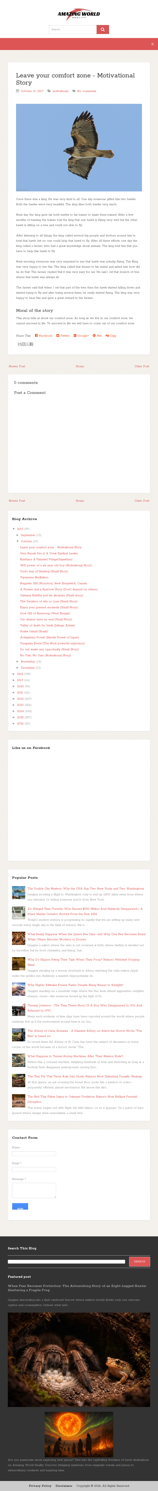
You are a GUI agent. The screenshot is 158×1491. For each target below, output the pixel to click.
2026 (21, 723)
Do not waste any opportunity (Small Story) (49, 649)
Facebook (43, 336)
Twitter (63, 336)
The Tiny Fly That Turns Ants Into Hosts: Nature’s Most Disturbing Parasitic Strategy (84, 1076)
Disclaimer (64, 1486)
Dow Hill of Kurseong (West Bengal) (45, 613)
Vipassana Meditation (34, 577)
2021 (20, 692)
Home (80, 366)
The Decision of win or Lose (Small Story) (49, 601)
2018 (20, 674)
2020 (21, 686)
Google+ (81, 336)
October (27, 541)
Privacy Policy (40, 1486)
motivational (60, 91)
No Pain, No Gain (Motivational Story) (45, 655)
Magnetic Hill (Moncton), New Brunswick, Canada (53, 583)
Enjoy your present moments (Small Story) (49, 607)
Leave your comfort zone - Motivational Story (75, 79)
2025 (21, 717)
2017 (20, 529)
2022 (21, 699)
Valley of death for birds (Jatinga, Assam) (47, 625)
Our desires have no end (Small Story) (46, 619)
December (28, 668)
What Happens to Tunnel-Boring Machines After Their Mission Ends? (75, 1056)
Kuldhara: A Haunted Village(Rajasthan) (46, 559)
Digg (110, 336)
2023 (21, 705)
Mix (97, 336)
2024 (21, 711)
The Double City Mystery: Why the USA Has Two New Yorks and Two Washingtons (85, 889)
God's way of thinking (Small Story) (44, 571)
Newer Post (17, 366)
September (28, 535)
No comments (86, 91)
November (28, 661)
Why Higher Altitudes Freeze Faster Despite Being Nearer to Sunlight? (75, 985)
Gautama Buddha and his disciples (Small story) (51, 595)
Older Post (142, 366)
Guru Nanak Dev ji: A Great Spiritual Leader (49, 553)
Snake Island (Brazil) (34, 631)
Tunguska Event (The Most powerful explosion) (52, 643)
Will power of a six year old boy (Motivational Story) (56, 565)
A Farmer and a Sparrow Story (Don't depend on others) (59, 589)
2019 (20, 680)
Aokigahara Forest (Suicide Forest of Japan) (49, 637)
